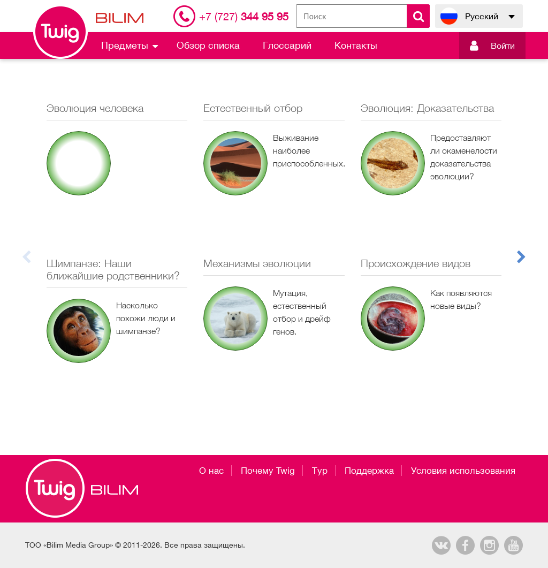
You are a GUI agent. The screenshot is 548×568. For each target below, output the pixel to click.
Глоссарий (287, 45)
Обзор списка (208, 45)
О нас (211, 470)
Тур (320, 470)
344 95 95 (243, 16)
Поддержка (369, 470)
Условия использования (463, 470)
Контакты (355, 45)
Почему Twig (268, 470)
